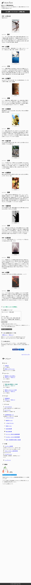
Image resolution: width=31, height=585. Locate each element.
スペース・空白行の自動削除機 (13, 434)
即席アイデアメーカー (10, 369)
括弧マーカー (9, 426)
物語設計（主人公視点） (10, 375)
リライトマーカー (10, 417)
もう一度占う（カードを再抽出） (10, 306)
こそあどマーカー (10, 423)
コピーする (4, 321)
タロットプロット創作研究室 (11, 450)
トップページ (8, 460)
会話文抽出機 (9, 428)
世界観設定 (7, 398)
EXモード (13, 377)
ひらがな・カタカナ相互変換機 (13, 437)
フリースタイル (8, 406)
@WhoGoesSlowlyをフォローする (9, 474)
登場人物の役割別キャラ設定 (11, 384)
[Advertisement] (16, 533)
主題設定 (7, 365)
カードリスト (8, 410)
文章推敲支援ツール (9, 414)
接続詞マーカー (9, 420)
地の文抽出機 (9, 431)
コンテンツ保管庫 (9, 446)
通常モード (4, 334)
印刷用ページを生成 (7, 329)
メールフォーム (8, 454)
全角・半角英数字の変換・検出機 (13, 439)
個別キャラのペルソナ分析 (11, 390)
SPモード (11, 334)
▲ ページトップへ (26, 354)
